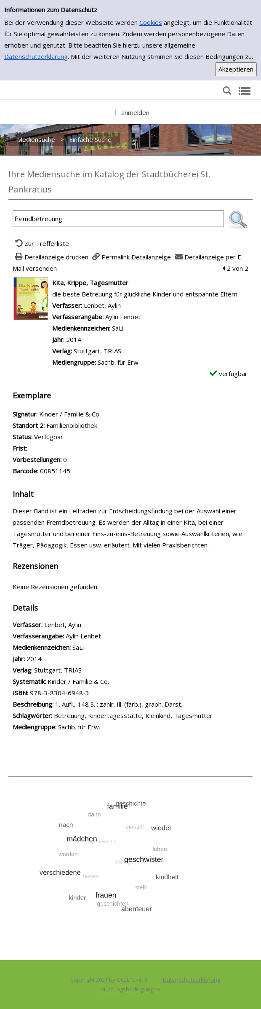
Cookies (150, 22)
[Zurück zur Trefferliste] (41, 243)
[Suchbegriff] (118, 218)
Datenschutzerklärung (36, 56)
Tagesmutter (193, 715)
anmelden (135, 112)
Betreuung (69, 715)
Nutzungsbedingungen (130, 989)
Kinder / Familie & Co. (78, 681)
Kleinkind (157, 715)
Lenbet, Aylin (102, 305)
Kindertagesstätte (115, 715)
